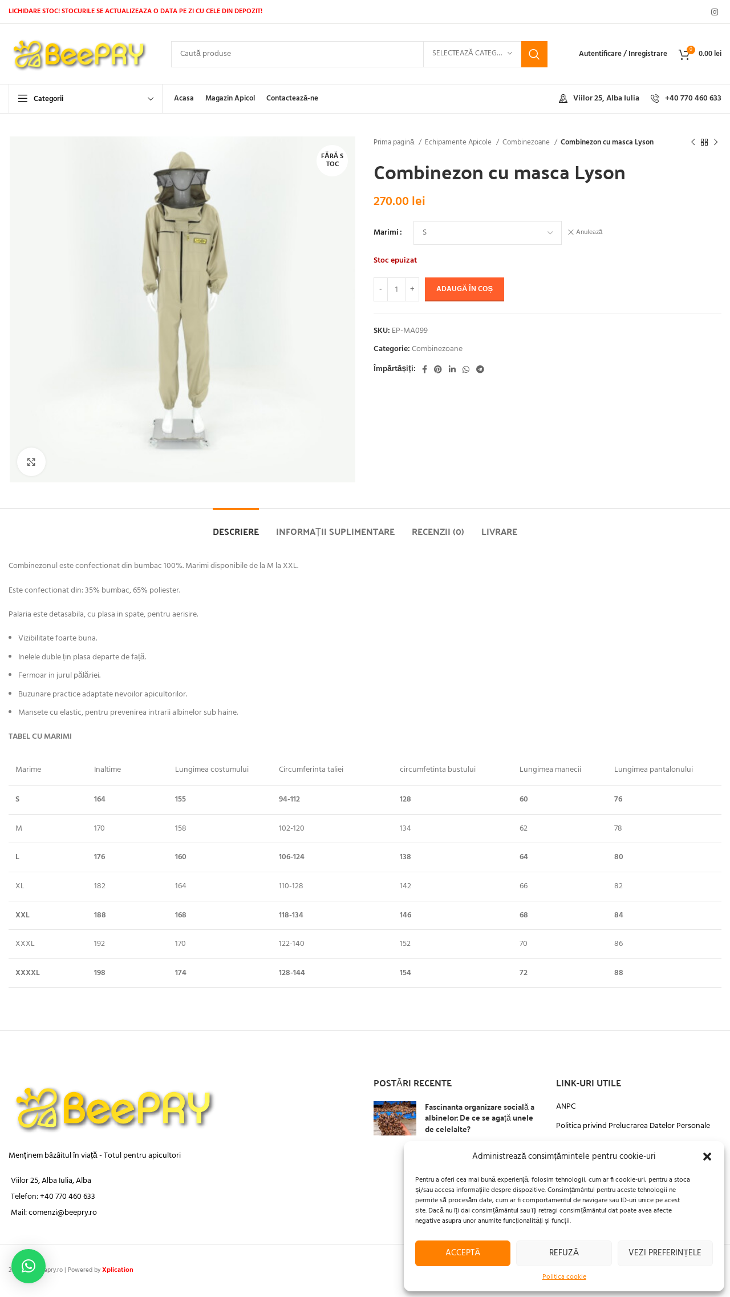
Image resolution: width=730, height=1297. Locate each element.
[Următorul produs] (715, 142)
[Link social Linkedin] (452, 369)
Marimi (386, 233)
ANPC (565, 1106)
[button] (707, 1156)
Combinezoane (526, 142)
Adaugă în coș (464, 289)
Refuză (564, 1253)
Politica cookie (564, 1277)
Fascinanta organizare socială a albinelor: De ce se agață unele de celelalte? (479, 1117)
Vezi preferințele (664, 1253)
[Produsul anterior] (693, 142)
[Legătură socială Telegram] (480, 369)
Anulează (589, 232)
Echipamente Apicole (459, 142)
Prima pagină (395, 142)
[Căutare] (359, 54)
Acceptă (462, 1253)
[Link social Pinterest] (438, 369)
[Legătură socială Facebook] (425, 369)
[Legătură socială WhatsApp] (466, 369)
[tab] (236, 525)
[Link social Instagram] (714, 12)
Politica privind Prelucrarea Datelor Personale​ (633, 1126)
